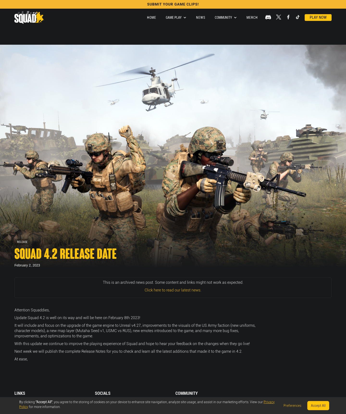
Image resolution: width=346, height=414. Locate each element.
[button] (176, 17)
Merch (252, 17)
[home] (29, 17)
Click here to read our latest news (172, 290)
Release (22, 242)
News (200, 17)
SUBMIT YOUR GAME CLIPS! (173, 4)
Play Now (318, 17)
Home (151, 17)
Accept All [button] (318, 406)
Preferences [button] (292, 406)
